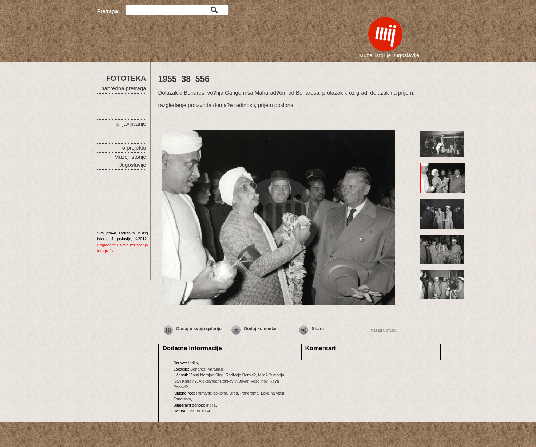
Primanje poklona (211, 393)
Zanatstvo (182, 399)
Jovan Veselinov (253, 381)
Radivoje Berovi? (241, 375)
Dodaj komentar (260, 328)
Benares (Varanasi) (207, 369)
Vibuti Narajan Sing (206, 375)
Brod (234, 393)
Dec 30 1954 (198, 411)
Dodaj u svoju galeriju (199, 328)
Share (318, 328)
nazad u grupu (384, 330)
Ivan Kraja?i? (185, 381)
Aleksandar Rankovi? (218, 381)
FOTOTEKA (126, 78)
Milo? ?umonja (271, 375)
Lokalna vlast (272, 393)
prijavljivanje (131, 123)
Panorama (249, 393)
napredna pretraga (123, 88)
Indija (193, 363)
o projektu (134, 148)
